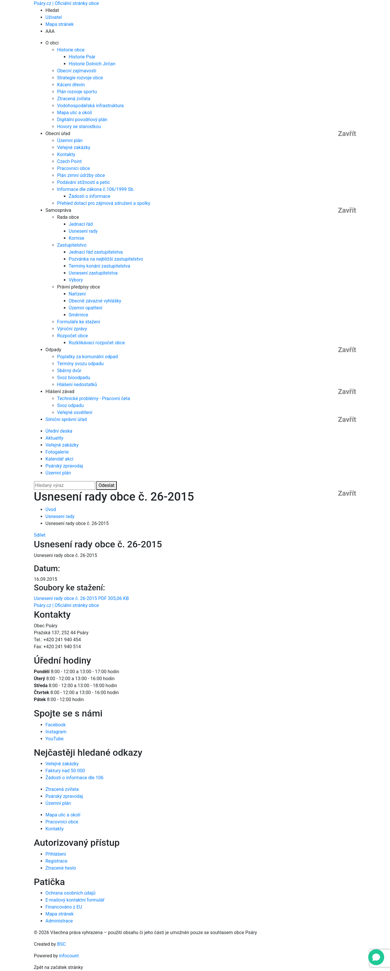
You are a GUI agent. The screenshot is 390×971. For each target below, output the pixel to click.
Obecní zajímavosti (76, 71)
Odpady (53, 349)
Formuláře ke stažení (78, 322)
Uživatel (54, 17)
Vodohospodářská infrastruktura (90, 105)
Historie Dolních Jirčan (92, 64)
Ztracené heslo (61, 868)
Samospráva (58, 210)
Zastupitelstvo (72, 245)
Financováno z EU (64, 907)
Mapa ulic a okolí (74, 112)
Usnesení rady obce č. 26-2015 (81, 598)
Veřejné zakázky (73, 147)
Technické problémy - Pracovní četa (93, 398)
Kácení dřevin (71, 84)
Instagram (56, 731)
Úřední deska (59, 431)
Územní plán (70, 140)
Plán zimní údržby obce (81, 175)
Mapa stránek (60, 24)
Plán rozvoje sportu (77, 91)
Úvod (51, 509)
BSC (61, 944)
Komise (77, 238)
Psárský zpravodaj (64, 466)
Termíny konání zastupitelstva (99, 266)
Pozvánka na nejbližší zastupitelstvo (106, 259)
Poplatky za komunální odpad (87, 356)
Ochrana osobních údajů (71, 893)
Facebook (56, 725)
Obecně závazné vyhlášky (95, 301)
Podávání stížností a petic (83, 182)
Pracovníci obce (73, 168)
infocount (69, 956)
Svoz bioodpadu (73, 377)
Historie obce (71, 50)
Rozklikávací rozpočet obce (97, 342)
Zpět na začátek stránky (58, 967)
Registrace (56, 861)
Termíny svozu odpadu (80, 363)
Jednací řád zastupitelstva (96, 252)
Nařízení (77, 294)
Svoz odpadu (70, 405)
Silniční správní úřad (66, 419)
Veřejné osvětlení (74, 412)
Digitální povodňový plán (82, 119)
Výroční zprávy (72, 329)
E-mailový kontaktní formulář (75, 900)
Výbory (76, 280)
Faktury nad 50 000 (65, 770)
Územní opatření (86, 308)
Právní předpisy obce (78, 287)
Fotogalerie (57, 452)
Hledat (52, 10)
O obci (52, 43)
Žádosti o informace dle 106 (75, 777)
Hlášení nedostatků (77, 384)
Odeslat (106, 485)
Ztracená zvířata (73, 98)
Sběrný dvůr (69, 370)
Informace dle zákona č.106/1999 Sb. (95, 189)
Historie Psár (82, 57)
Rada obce (68, 217)
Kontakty (66, 154)
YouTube (55, 738)
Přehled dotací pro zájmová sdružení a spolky (103, 203)
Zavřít (347, 134)
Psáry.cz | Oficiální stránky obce (66, 3)
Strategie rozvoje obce (80, 77)
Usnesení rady (83, 231)
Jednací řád (81, 224)
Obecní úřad (58, 133)
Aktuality (55, 438)
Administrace (59, 921)
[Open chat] (376, 957)
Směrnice (78, 315)
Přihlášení (56, 854)
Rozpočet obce (72, 335)
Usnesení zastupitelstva (93, 273)
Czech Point (69, 161)
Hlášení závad (60, 391)
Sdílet (40, 535)
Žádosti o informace (89, 196)
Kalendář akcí (59, 459)
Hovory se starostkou (79, 126)
